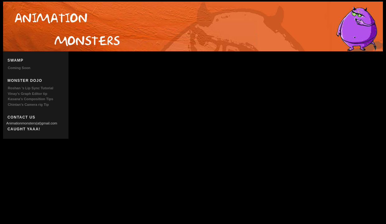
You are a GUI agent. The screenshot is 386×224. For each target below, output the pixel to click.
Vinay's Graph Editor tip (27, 94)
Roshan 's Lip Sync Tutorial (30, 88)
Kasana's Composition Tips (30, 99)
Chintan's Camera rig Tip (28, 104)
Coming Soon (19, 68)
